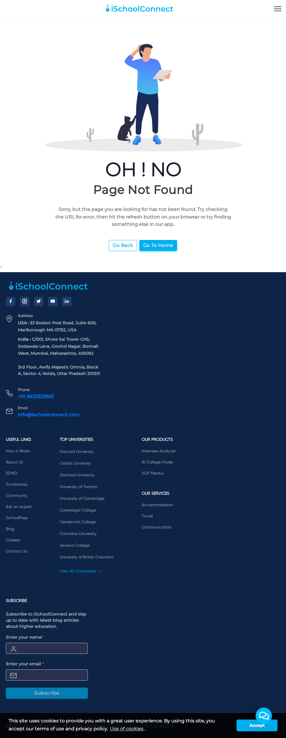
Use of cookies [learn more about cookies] (126, 729)
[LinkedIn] (66, 301)
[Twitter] (38, 301)
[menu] (277, 9)
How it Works (18, 451)
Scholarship (17, 485)
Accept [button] (257, 725)
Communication (157, 527)
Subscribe (46, 693)
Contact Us (16, 551)
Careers (13, 540)
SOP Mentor (153, 473)
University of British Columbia (87, 557)
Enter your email (25, 664)
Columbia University (78, 534)
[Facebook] (10, 301)
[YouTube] (52, 301)
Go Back (123, 245)
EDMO (11, 473)
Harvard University (77, 452)
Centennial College (78, 522)
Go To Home (158, 245)
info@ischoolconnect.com (49, 414)
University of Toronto (78, 487)
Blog (10, 529)
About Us (14, 462)
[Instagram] (24, 301)
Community (16, 496)
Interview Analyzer (159, 451)
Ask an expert (19, 507)
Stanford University (77, 475)
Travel (147, 516)
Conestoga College (78, 510)
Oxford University (75, 463)
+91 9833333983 (36, 396)
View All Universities (80, 571)
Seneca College (75, 545)
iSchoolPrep (17, 518)
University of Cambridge (82, 499)
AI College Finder (157, 462)
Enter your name (24, 637)
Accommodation (157, 505)
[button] (264, 716)
